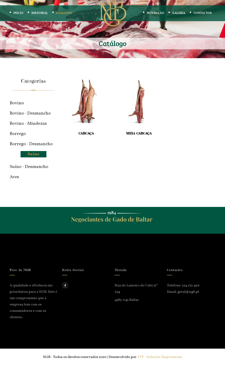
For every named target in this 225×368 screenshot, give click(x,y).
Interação (155, 13)
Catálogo (64, 13)
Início (18, 13)
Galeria (178, 13)
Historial (39, 13)
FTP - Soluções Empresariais (160, 357)
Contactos (203, 13)
